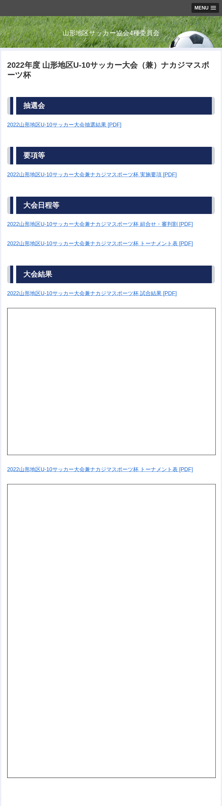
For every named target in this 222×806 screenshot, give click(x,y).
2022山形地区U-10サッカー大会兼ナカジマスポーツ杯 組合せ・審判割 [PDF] (100, 224)
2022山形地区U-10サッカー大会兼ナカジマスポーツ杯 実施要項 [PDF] (92, 175)
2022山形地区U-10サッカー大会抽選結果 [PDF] (64, 125)
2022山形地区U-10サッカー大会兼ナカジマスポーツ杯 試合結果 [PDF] (92, 293)
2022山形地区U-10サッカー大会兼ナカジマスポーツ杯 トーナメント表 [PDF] (100, 243)
